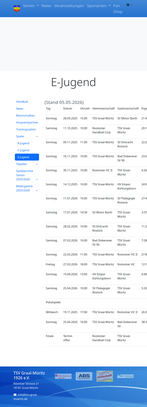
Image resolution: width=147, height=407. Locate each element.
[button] (129, 4)
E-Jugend (23, 157)
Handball (22, 102)
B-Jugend (23, 143)
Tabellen (21, 164)
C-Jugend (23, 150)
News (46, 5)
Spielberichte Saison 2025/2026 (24, 175)
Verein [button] (29, 5)
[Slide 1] (64, 66)
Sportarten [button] (97, 5)
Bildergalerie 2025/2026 (24, 188)
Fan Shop (117, 8)
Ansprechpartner (27, 122)
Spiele (20, 136)
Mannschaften (25, 115)
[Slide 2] (70, 66)
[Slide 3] (76, 66)
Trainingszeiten (26, 129)
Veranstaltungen (69, 5)
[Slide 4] (83, 66)
